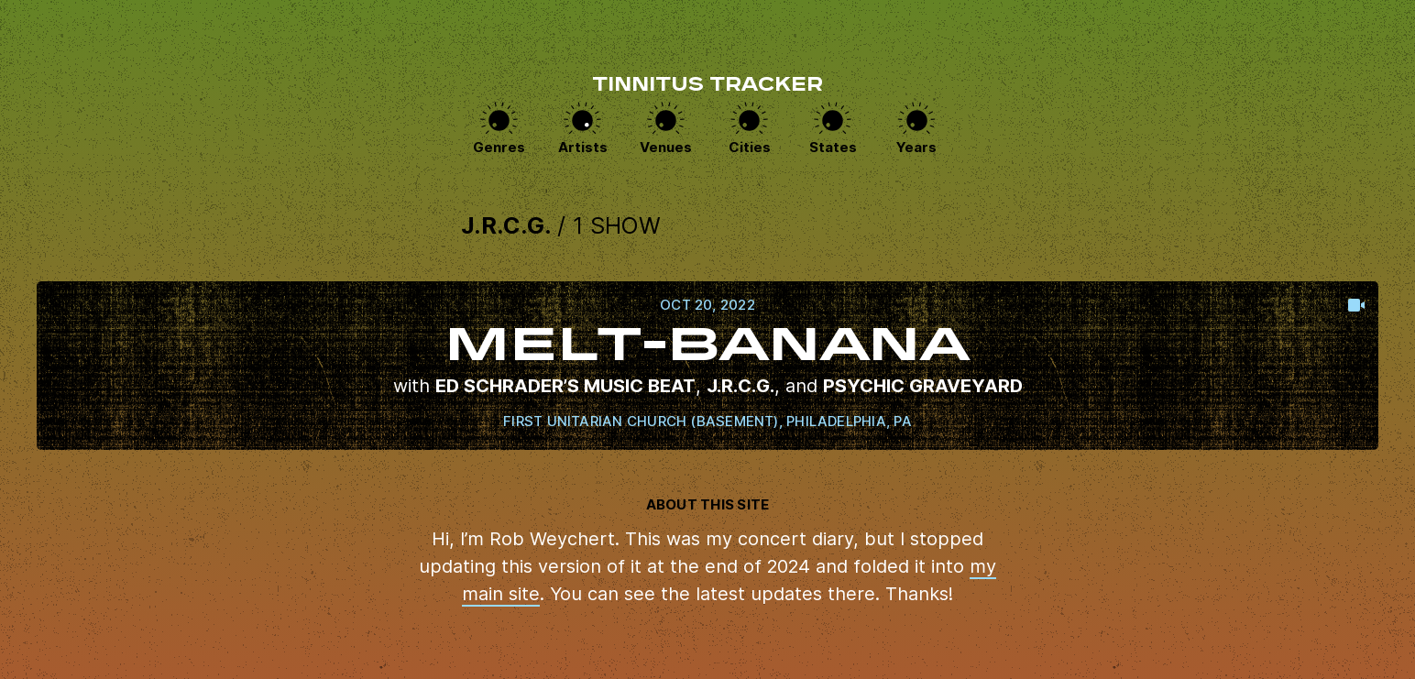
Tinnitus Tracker (707, 86)
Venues (666, 147)
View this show (707, 365)
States (833, 147)
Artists (583, 147)
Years (916, 147)
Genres (499, 147)
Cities (750, 147)
